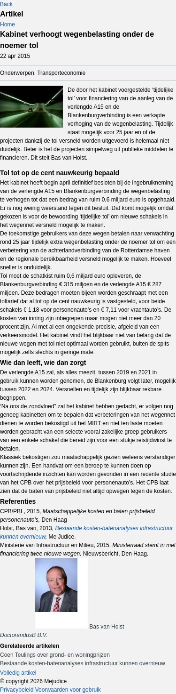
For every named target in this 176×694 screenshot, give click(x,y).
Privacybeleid (16, 689)
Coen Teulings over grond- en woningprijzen (55, 655)
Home (7, 24)
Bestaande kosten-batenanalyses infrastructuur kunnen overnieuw (82, 663)
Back (6, 4)
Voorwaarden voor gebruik (68, 689)
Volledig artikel (18, 673)
